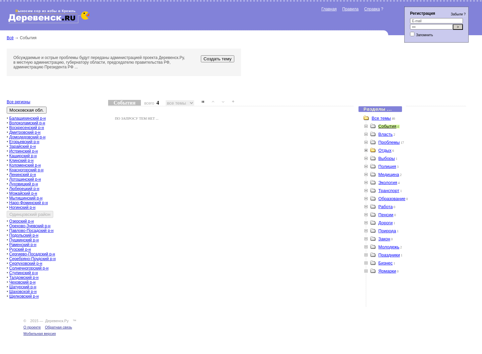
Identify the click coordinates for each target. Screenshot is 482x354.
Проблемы (389, 142)
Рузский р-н (20, 249)
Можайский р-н (23, 193)
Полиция (387, 166)
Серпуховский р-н (26, 263)
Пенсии (385, 214)
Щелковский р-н (24, 296)
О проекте (32, 327)
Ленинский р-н (22, 174)
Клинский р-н (21, 160)
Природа (387, 230)
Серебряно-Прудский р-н (32, 258)
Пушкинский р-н (24, 240)
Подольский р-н (23, 235)
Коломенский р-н (25, 165)
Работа (385, 206)
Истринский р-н (23, 151)
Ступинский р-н (23, 273)
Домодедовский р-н (27, 137)
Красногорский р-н (26, 170)
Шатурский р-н (22, 287)
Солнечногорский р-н (29, 268)
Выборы (386, 158)
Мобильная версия (39, 334)
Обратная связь (58, 327)
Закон (384, 238)
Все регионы (18, 102)
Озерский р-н (21, 221)
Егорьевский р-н (24, 141)
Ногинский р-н (22, 207)
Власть (385, 134)
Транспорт (388, 190)
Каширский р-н (23, 156)
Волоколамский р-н (27, 123)
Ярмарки (387, 271)
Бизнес (385, 263)
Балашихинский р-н (27, 118)
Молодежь (388, 246)
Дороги (385, 222)
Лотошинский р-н (25, 179)
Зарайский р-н (22, 146)
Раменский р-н (22, 244)
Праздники (389, 254)
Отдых (384, 150)
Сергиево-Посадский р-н (32, 254)
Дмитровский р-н (25, 132)
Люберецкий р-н (24, 188)
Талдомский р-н (24, 277)
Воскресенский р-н (26, 127)
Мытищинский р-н (26, 198)
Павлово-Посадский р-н (31, 230)
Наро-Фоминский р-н (28, 202)
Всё (10, 38)
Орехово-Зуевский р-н (30, 226)
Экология (387, 182)
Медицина (388, 174)
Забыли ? (458, 14)
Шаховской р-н (23, 291)
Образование (391, 198)
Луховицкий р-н (23, 184)
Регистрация (422, 13)
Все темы (381, 118)
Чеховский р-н (22, 282)
